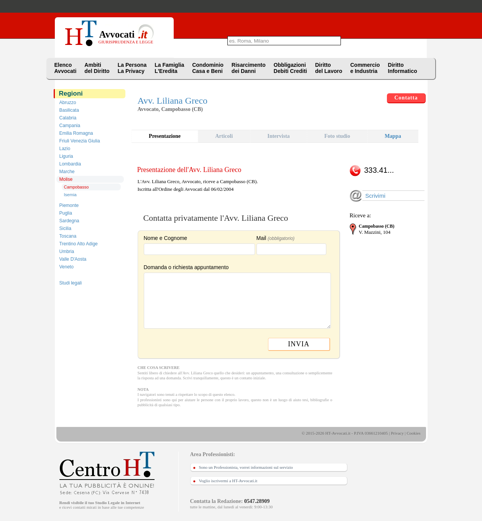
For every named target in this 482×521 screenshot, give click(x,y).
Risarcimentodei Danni (249, 68)
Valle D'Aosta (73, 259)
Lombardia (70, 164)
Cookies (413, 433)
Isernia (70, 194)
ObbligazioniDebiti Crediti (290, 68)
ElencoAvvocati (65, 68)
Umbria (66, 251)
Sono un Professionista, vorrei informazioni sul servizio (246, 467)
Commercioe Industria (365, 68)
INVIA (298, 344)
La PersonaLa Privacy (132, 68)
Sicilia (65, 228)
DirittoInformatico (402, 68)
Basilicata (69, 110)
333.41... (379, 170)
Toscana (68, 236)
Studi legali (70, 283)
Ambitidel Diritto (96, 68)
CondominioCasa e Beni (208, 68)
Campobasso (76, 187)
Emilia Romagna (76, 133)
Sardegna (69, 220)
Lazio (65, 148)
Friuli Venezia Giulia (79, 141)
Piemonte (69, 205)
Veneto (66, 267)
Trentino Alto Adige (78, 243)
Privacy (397, 433)
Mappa (393, 136)
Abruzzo (67, 102)
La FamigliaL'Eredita (169, 68)
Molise (66, 179)
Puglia (65, 213)
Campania (70, 125)
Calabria (68, 118)
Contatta (406, 98)
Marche (67, 171)
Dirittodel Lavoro (328, 68)
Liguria (66, 156)
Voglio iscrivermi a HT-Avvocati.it (228, 480)
